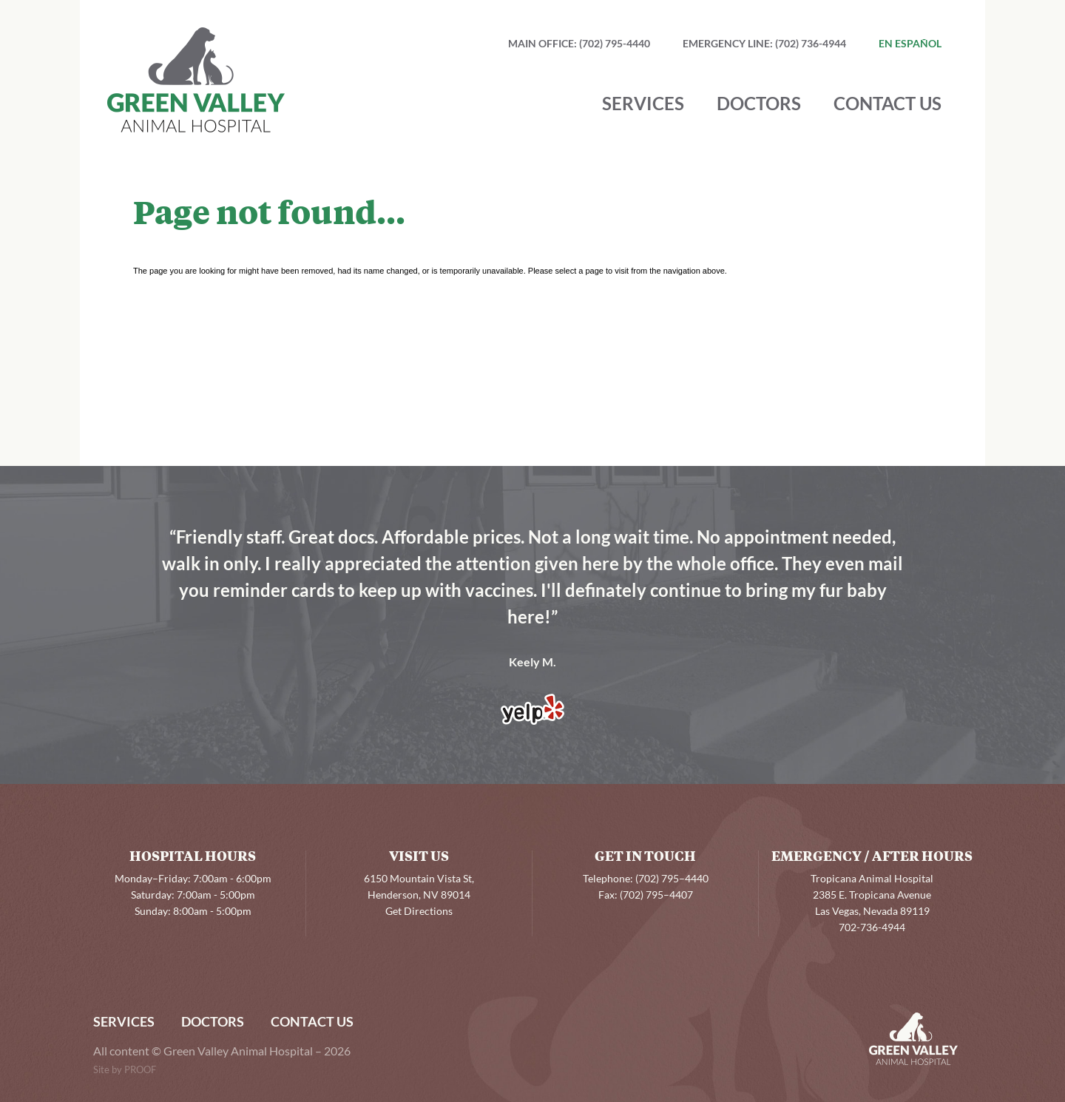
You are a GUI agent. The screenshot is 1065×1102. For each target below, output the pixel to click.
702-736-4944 (872, 928)
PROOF (140, 1070)
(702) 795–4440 (672, 879)
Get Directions (419, 912)
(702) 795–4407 (656, 895)
